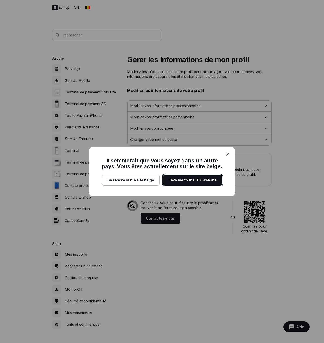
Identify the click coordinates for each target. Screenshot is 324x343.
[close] (227, 154)
